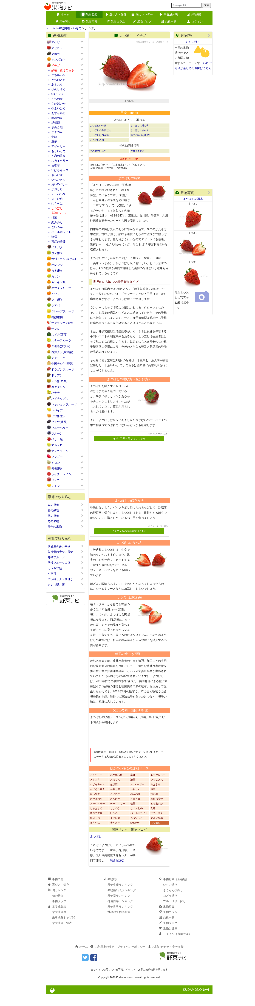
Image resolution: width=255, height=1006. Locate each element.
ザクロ (55, 328)
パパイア (57, 410)
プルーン (57, 433)
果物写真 (89, 21)
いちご (77, 28)
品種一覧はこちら (62, 70)
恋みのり (57, 222)
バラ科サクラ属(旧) (65, 579)
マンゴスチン (59, 451)
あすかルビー (59, 113)
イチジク (57, 247)
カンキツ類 (58, 282)
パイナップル (59, 398)
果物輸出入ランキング (121, 902)
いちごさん (58, 179)
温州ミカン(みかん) (63, 258)
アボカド (57, 53)
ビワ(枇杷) (58, 416)
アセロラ (57, 48)
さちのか (57, 98)
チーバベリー (59, 193)
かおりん (135, 801)
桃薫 (54, 217)
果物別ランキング (118, 907)
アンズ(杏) (58, 59)
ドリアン (57, 375)
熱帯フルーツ (65, 557)
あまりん (115, 791)
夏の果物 (65, 510)
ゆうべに (57, 203)
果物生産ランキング (120, 896)
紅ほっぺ (57, 93)
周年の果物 (65, 526)
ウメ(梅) (56, 253)
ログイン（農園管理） (175, 945)
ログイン (195, 21)
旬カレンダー (142, 14)
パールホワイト (61, 232)
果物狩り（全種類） (174, 891)
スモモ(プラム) (60, 346)
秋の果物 (65, 515)
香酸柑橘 (57, 317)
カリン (55, 276)
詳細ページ (59, 212)
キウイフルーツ (61, 288)
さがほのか (58, 103)
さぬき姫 (57, 127)
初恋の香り (58, 155)
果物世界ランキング (120, 918)
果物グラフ (59, 912)
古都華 (55, 165)
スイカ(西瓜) (59, 334)
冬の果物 (65, 521)
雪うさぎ (115, 834)
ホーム (63, 14)
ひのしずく (58, 89)
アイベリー (58, 146)
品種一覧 (168, 21)
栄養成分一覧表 (62, 934)
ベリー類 (57, 439)
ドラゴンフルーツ (62, 369)
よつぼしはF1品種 (99, 147)
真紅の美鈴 (58, 241)
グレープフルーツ (62, 311)
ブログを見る (137, 163)
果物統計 (195, 14)
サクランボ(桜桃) (62, 322)
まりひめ (57, 198)
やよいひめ (58, 108)
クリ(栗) (56, 299)
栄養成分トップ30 (63, 929)
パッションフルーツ (64, 404)
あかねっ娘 (116, 786)
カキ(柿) (56, 270)
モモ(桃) (56, 468)
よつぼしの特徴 (98, 137)
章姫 (54, 141)
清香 (153, 801)
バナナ (55, 392)
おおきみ (155, 796)
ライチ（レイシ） (62, 474)
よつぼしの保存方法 (100, 142)
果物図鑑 (89, 14)
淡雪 (54, 236)
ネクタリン (58, 387)
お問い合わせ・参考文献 (165, 958)
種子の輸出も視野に (141, 147)
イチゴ (55, 65)
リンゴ (55, 480)
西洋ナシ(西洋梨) (62, 352)
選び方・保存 (115, 14)
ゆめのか (57, 117)
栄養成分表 (168, 14)
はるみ (114, 825)
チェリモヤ (58, 357)
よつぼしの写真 (193, 198)
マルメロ (57, 445)
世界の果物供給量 (118, 923)
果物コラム (116, 21)
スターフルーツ (61, 340)
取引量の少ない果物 (65, 551)
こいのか (57, 227)
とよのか (57, 132)
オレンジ (57, 264)
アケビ (55, 42)
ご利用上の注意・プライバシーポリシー (118, 958)
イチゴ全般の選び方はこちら (129, 450)
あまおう (57, 84)
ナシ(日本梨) (59, 381)
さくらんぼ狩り (173, 902)
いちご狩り (193, 41)
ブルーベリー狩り (174, 912)
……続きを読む (114, 872)
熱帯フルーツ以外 (65, 562)
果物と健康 (168, 940)
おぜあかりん (97, 801)
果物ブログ (142, 21)
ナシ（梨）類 (65, 584)
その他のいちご (98, 163)
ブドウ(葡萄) (59, 421)
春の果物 (65, 504)
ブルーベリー (59, 427)
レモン (55, 485)
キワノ (55, 293)
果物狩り (63, 21)
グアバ (55, 305)
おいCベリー (59, 184)
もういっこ (58, 151)
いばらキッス (59, 170)
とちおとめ (58, 79)
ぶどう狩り (170, 907)
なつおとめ (136, 820)
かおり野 (57, 189)
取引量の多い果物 (65, 546)
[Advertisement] (127, 481)
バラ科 (65, 573)
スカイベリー (59, 160)
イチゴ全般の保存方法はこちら (129, 542)
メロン (55, 462)
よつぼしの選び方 (140, 137)
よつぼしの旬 (97, 152)
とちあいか (58, 75)
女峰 (54, 136)
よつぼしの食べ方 (140, 142)
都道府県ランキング (120, 912)
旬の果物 (57, 907)
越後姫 (55, 122)
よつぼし (57, 208)
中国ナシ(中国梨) (62, 363)
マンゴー (57, 456)
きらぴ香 (57, 174)
